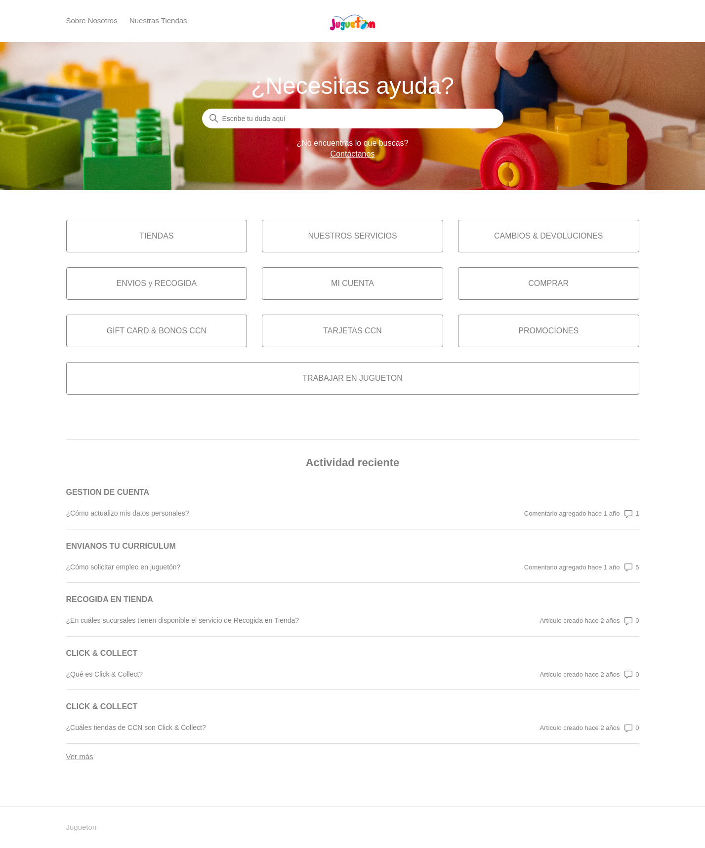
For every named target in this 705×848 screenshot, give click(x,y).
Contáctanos (353, 154)
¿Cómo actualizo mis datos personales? (127, 513)
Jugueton (81, 827)
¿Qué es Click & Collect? (104, 674)
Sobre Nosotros (92, 20)
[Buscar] (352, 118)
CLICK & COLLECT (102, 653)
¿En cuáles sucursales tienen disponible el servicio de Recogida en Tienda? (182, 620)
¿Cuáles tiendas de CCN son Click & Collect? (136, 727)
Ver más (79, 756)
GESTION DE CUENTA (108, 492)
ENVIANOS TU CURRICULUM (121, 546)
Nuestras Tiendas (158, 20)
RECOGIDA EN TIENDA (109, 599)
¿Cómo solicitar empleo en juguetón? (123, 567)
